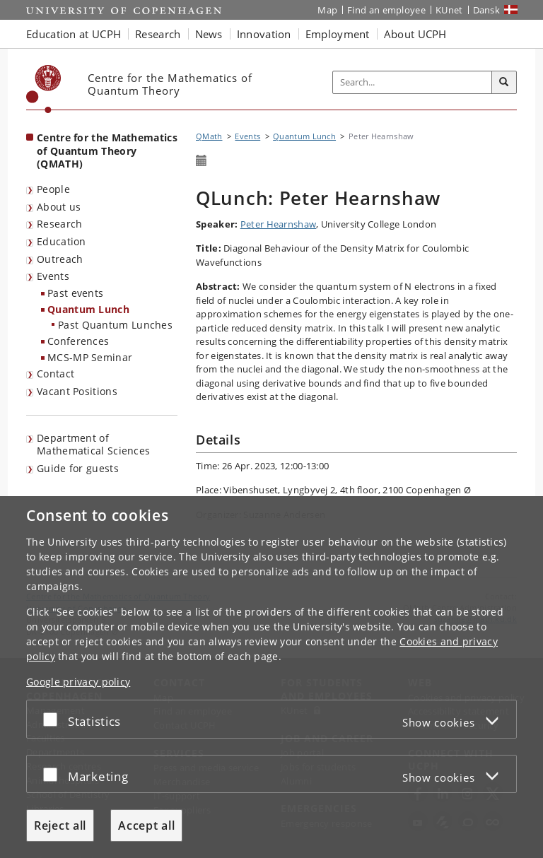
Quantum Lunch (88, 309)
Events (53, 276)
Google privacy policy (78, 681)
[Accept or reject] (53, 719)
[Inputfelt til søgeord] (412, 83)
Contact (55, 373)
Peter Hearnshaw (278, 224)
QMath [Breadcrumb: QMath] (209, 136)
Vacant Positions (77, 391)
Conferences (78, 341)
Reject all (60, 825)
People (53, 189)
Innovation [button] (264, 34)
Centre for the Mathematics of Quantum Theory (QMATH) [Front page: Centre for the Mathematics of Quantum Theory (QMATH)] (107, 150)
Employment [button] (337, 34)
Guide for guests (78, 468)
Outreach (60, 259)
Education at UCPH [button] (73, 34)
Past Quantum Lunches (115, 324)
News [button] (209, 34)
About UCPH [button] (415, 34)
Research (59, 223)
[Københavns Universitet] (44, 89)
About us (59, 206)
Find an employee (386, 10)
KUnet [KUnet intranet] (449, 10)
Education (61, 241)
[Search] (504, 83)
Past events (75, 293)
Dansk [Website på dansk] (487, 10)
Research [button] (157, 34)
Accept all (146, 825)
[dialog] (271, 677)
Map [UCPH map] (327, 10)
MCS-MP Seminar (89, 357)
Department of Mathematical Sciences (93, 444)
